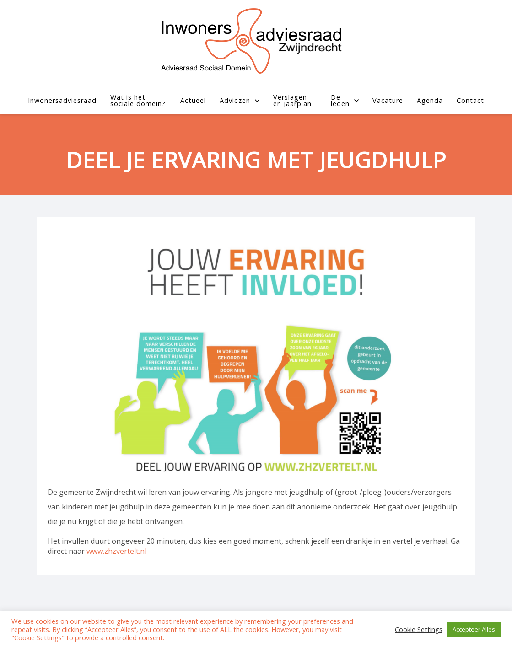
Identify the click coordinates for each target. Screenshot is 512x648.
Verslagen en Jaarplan (292, 100)
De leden (345, 100)
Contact (470, 100)
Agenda (430, 100)
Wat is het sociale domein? (138, 100)
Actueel (193, 100)
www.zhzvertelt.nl (116, 551)
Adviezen (239, 100)
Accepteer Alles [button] (474, 629)
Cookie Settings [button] (418, 629)
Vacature (387, 100)
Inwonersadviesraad (62, 100)
